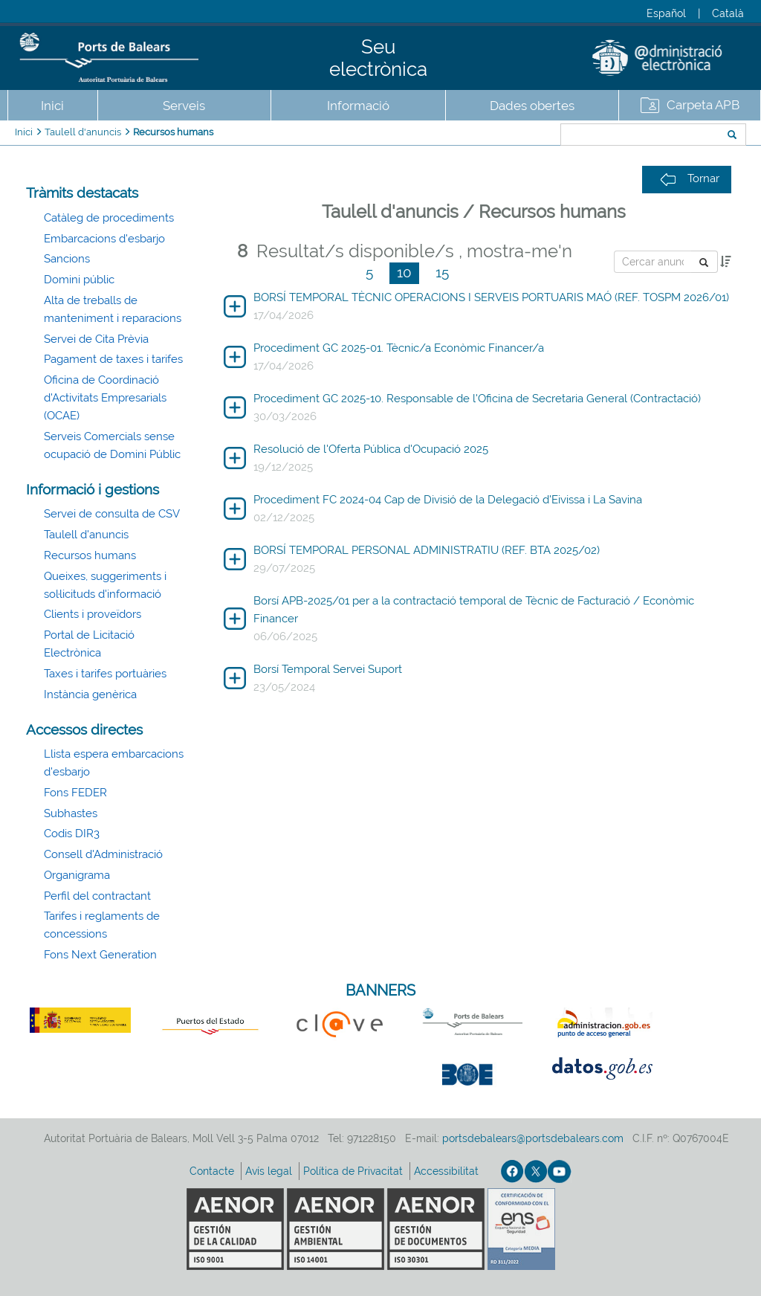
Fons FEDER (75, 792)
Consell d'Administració (103, 854)
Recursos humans (173, 132)
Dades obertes (532, 105)
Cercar (510, 136)
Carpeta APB (703, 104)
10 (404, 272)
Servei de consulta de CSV (112, 513)
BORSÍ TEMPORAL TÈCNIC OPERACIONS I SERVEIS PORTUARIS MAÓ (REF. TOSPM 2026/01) (491, 297)
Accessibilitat (448, 1171)
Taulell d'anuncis (83, 132)
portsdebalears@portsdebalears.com (533, 1138)
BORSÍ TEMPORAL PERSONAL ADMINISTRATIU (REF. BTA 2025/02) (426, 550)
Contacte (213, 1171)
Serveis (184, 105)
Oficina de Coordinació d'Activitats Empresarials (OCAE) (105, 397)
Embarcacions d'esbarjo (104, 238)
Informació (358, 105)
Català (728, 13)
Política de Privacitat (354, 1171)
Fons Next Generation (100, 954)
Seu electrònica (378, 58)
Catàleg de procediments (109, 218)
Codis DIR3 (72, 833)
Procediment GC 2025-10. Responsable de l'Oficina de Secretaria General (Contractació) (477, 398)
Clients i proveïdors (92, 614)
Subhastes (70, 813)
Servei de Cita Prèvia (96, 339)
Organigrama (77, 875)
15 (442, 272)
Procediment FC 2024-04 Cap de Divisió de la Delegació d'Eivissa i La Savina (447, 499)
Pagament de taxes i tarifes (113, 359)
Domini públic (79, 279)
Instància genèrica (90, 694)
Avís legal (270, 1171)
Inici (52, 105)
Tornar (689, 179)
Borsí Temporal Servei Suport (327, 669)
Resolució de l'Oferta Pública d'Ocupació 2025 (370, 449)
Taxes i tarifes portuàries (105, 673)
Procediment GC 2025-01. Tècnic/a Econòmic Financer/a (398, 348)
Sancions (67, 258)
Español (666, 13)
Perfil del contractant (97, 896)
